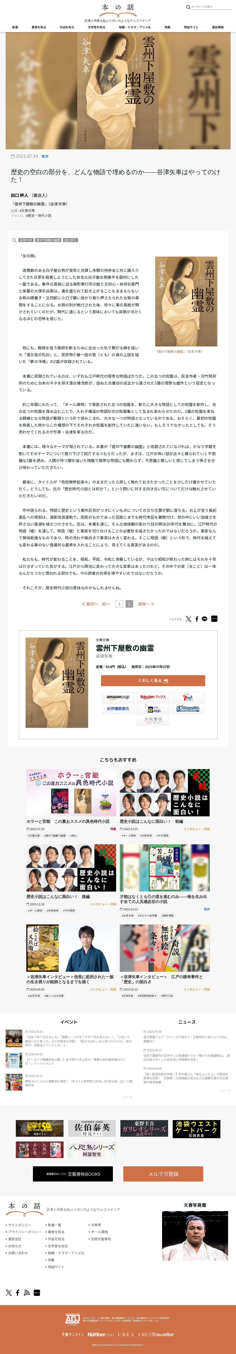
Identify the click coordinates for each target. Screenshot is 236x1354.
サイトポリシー (19, 1225)
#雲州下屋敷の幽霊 (55, 835)
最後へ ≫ (146, 603)
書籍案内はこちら (73, 1174)
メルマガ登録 (163, 1174)
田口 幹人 (19, 195)
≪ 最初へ (89, 603)
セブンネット (188, 697)
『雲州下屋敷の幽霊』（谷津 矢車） (179, 351)
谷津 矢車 (26, 240)
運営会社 (14, 1239)
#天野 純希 (146, 835)
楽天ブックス (153, 697)
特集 (167, 27)
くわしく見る (150, 680)
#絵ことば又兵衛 (54, 995)
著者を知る (39, 27)
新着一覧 (54, 1225)
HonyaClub (188, 708)
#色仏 (73, 835)
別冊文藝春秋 (101, 1239)
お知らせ (14, 1246)
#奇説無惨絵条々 (147, 995)
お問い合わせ (18, 1253)
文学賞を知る (96, 27)
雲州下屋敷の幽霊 (48, 240)
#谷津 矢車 (128, 915)
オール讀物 (99, 1232)
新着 (15, 27)
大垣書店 (153, 720)
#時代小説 (167, 995)
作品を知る (67, 27)
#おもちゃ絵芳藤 (147, 915)
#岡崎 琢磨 (168, 915)
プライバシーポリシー (24, 1232)
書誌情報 (218, 27)
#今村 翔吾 (163, 835)
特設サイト (191, 27)
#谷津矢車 (127, 995)
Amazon (118, 697)
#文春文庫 (27, 210)
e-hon (153, 708)
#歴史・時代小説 (38, 215)
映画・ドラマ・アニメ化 (135, 27)
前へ (106, 604)
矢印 (127, 1096)
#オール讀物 (129, 835)
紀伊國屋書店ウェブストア (118, 708)
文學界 (96, 1225)
